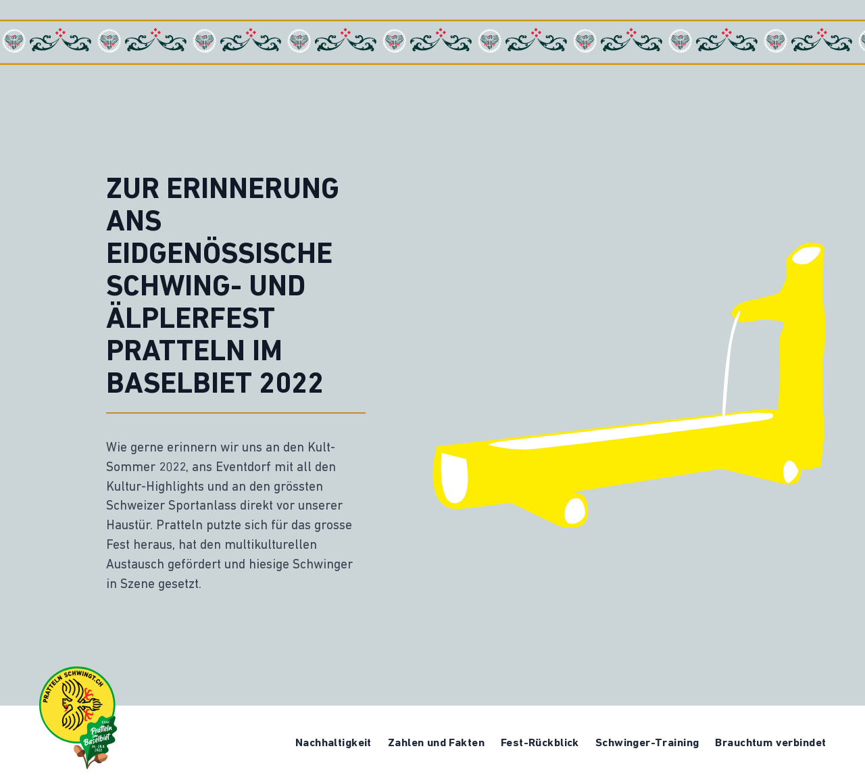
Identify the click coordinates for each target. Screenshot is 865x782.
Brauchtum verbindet (770, 743)
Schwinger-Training (647, 743)
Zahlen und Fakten (436, 743)
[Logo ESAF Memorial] (78, 718)
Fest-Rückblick (540, 743)
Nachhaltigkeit (333, 743)
